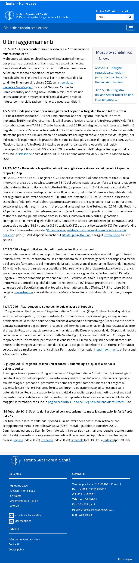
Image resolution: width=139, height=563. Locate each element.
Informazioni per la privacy (24, 539)
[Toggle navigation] (130, 28)
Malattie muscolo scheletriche (26, 27)
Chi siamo (15, 496)
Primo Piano (112, 235)
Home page (19, 485)
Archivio (15, 506)
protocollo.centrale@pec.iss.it (96, 509)
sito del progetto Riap (76, 235)
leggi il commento (107, 349)
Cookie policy (16, 549)
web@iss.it (85, 514)
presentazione (23, 292)
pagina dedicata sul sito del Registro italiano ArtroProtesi (86, 401)
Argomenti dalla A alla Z (24, 501)
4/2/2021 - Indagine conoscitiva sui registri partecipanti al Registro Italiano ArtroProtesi (111, 74)
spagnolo (77, 440)
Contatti (14, 544)
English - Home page (20, 3)
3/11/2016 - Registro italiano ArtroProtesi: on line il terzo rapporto (114, 95)
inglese (18, 440)
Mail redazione (22, 521)
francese (47, 440)
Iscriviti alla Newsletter (28, 515)
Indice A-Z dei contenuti (112, 11)
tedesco (108, 440)
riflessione (25, 154)
